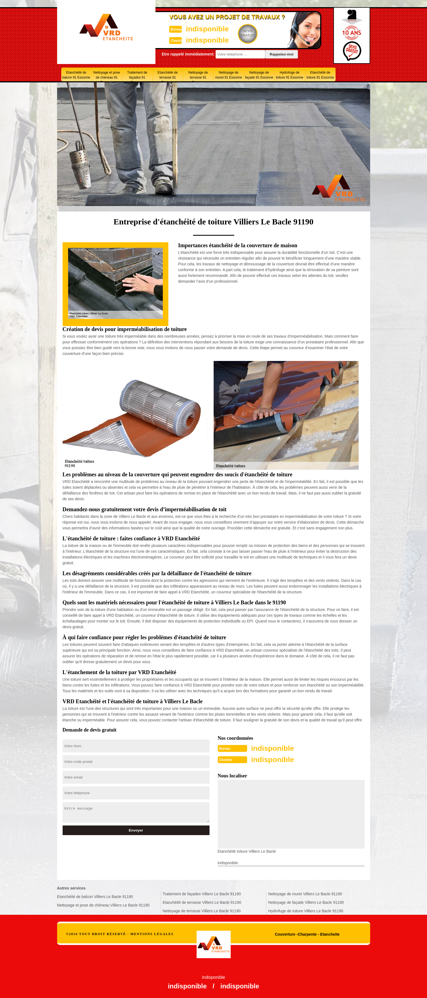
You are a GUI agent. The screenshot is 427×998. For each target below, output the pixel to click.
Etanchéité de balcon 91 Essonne (76, 75)
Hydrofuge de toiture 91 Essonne (289, 75)
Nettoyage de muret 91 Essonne (228, 75)
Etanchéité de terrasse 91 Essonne (168, 76)
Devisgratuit (239, 33)
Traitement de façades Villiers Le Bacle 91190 (202, 893)
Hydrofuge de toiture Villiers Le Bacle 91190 (305, 910)
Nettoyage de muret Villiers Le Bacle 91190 (305, 893)
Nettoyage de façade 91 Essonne (259, 75)
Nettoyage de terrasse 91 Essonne (198, 76)
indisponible (197, 28)
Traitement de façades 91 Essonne (137, 76)
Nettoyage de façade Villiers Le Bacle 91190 (306, 902)
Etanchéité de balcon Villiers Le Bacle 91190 (95, 896)
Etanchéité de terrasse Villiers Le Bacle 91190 (202, 902)
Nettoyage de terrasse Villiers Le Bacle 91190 (202, 910)
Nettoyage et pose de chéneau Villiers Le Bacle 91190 (103, 904)
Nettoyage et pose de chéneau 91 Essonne (106, 76)
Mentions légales (152, 933)
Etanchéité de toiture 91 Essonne (320, 75)
